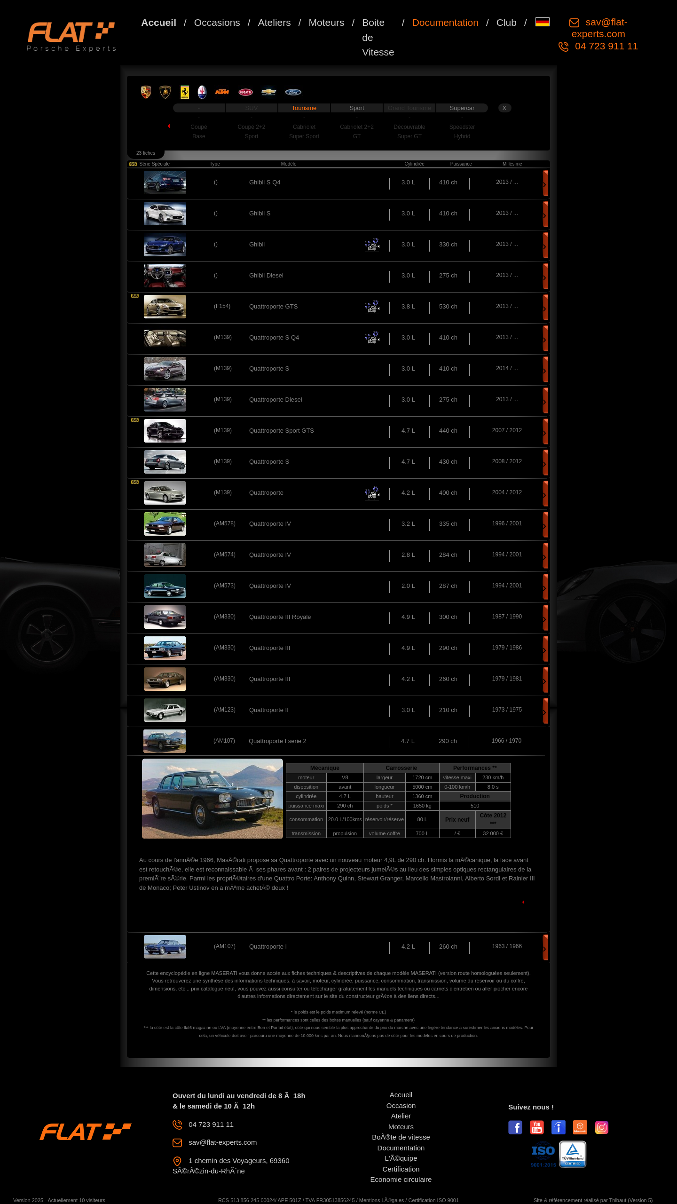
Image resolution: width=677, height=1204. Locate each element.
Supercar (462, 107)
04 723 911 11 (605, 45)
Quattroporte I (268, 946)
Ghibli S (260, 213)
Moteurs (327, 22)
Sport (356, 107)
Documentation (445, 22)
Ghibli (257, 244)
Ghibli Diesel (266, 275)
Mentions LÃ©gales (381, 1200)
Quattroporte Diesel (275, 399)
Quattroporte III (269, 647)
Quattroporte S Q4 (274, 337)
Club (506, 22)
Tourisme (304, 107)
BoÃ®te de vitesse (401, 1137)
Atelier (401, 1116)
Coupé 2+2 (251, 127)
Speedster (462, 127)
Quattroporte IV (270, 523)
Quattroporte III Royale (280, 616)
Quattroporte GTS (273, 306)
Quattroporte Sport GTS (281, 430)
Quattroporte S (269, 368)
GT (357, 136)
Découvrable (409, 127)
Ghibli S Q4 (264, 182)
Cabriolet (304, 127)
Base (198, 136)
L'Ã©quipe (401, 1158)
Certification (400, 1169)
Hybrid (462, 136)
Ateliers (274, 22)
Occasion (401, 1105)
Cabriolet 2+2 (357, 127)
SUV (251, 107)
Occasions (217, 22)
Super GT (409, 136)
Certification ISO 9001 (433, 1200)
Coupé (198, 127)
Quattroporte (266, 492)
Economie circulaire (401, 1179)
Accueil (158, 22)
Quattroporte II (269, 709)
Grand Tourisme (409, 107)
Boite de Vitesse (378, 37)
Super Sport (304, 136)
